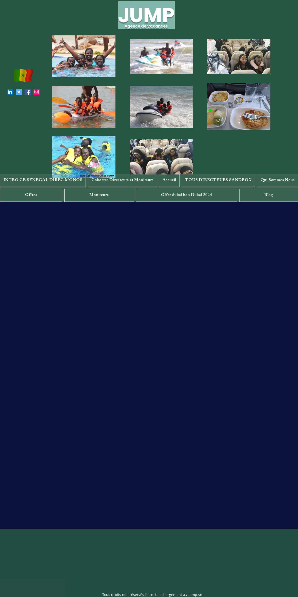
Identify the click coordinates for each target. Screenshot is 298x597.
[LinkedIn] (10, 92)
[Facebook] (28, 92)
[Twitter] (19, 92)
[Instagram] (36, 92)
